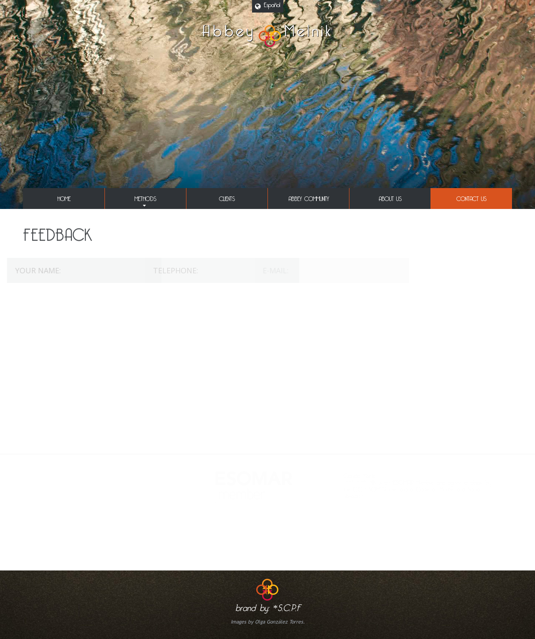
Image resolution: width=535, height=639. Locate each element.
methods (145, 197)
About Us (390, 197)
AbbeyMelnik (267, 36)
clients (227, 197)
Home (64, 197)
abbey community (308, 197)
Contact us (471, 197)
